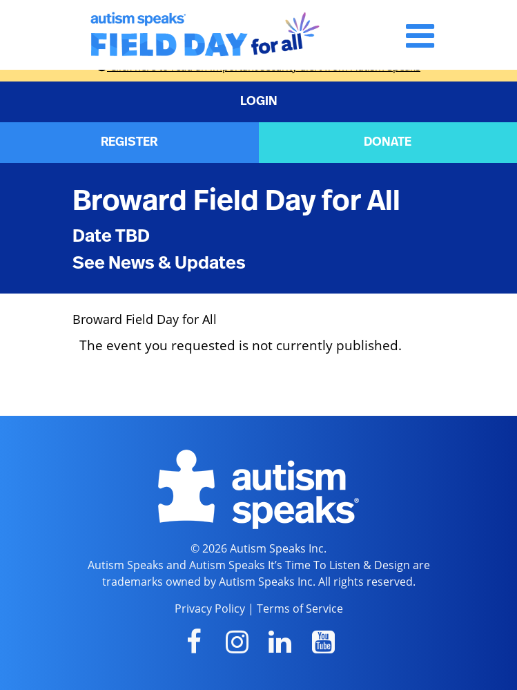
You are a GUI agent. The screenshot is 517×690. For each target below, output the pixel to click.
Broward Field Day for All (236, 200)
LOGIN (258, 101)
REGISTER (129, 142)
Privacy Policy (210, 608)
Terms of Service (300, 608)
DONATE (387, 142)
